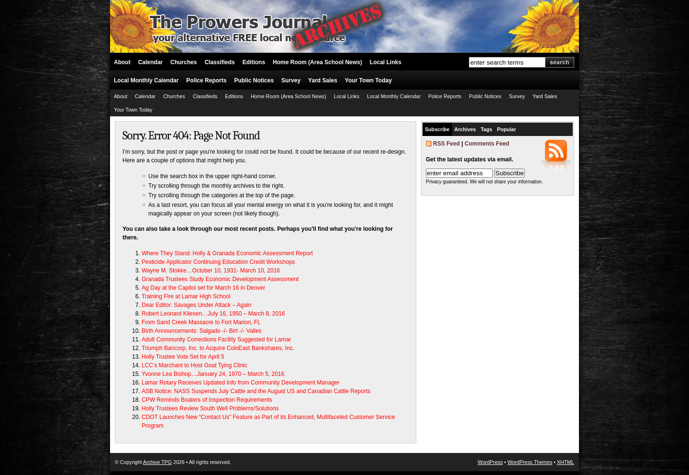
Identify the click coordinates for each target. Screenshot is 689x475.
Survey (290, 80)
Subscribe (437, 129)
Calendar (150, 62)
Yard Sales (322, 80)
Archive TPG (157, 462)
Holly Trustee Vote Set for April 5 (183, 356)
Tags (486, 129)
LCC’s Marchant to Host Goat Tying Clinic (194, 365)
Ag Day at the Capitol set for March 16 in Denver (203, 287)
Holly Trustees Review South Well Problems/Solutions (210, 408)
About (122, 62)
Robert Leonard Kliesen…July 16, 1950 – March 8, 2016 (213, 313)
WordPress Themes (529, 462)
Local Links (385, 62)
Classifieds (219, 62)
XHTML (565, 462)
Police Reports (206, 80)
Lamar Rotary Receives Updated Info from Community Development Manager (241, 382)
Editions (254, 62)
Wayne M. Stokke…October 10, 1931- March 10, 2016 (211, 270)
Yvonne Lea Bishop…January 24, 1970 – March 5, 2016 (213, 374)
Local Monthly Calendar (146, 80)
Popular (506, 129)
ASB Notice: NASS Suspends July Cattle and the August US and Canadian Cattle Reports (256, 391)
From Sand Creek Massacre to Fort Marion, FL (201, 322)
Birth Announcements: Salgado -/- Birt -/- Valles (202, 331)
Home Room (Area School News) (317, 62)
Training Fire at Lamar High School (186, 296)
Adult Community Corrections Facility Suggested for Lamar (216, 339)
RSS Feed (446, 143)
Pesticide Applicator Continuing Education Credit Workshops (218, 262)
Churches (183, 62)
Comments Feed (487, 143)
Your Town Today (368, 80)
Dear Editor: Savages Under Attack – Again (196, 305)
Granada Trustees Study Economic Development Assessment (220, 279)
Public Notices (254, 80)
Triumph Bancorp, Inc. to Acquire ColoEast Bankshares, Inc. (218, 348)
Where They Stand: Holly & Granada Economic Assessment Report (227, 253)
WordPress (490, 462)
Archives (465, 129)
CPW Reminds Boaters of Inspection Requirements (207, 399)
